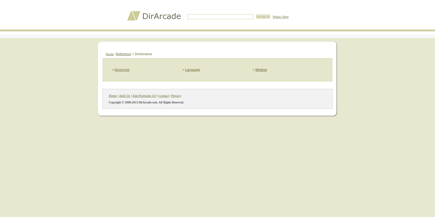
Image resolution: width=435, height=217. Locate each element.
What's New (280, 16)
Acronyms (122, 69)
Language (192, 69)
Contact (164, 95)
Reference (123, 54)
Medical (261, 69)
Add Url (124, 95)
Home (110, 54)
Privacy (176, 95)
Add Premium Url (144, 95)
